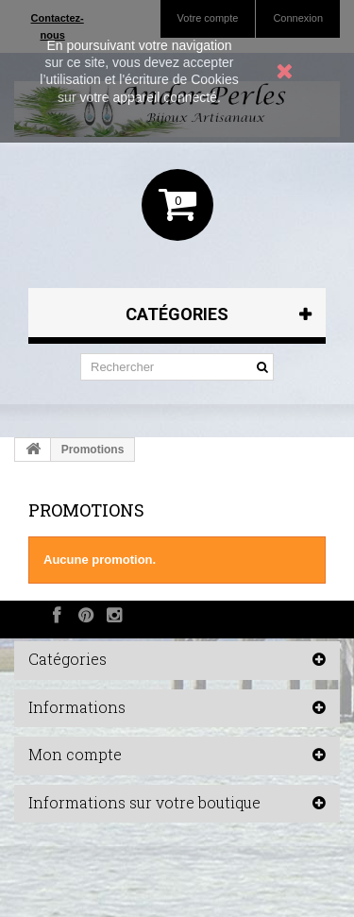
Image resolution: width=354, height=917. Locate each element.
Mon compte (75, 754)
